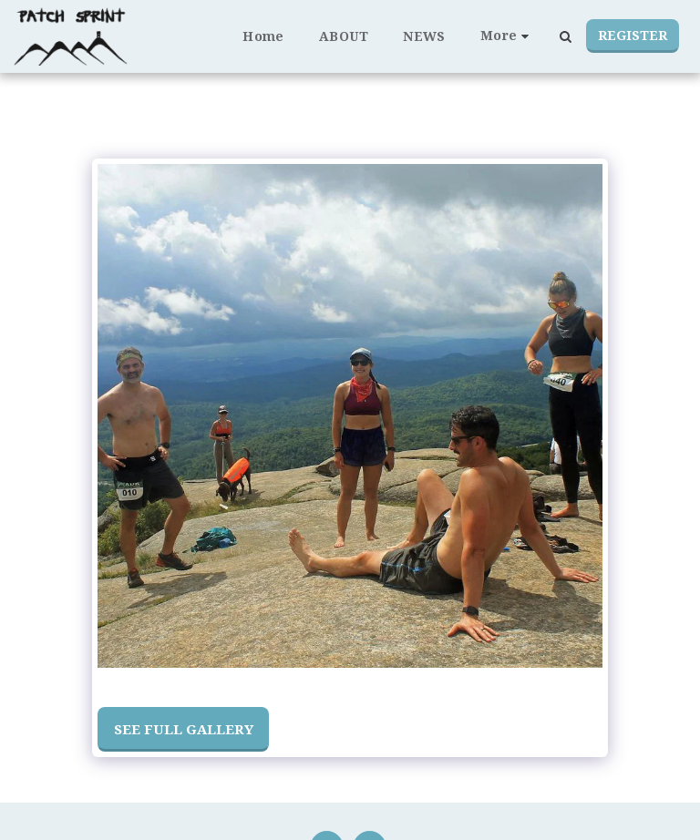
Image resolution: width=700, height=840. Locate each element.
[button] (565, 36)
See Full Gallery (183, 729)
